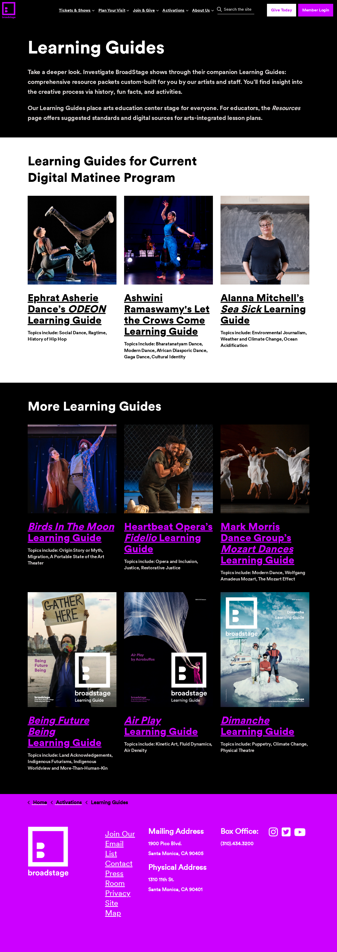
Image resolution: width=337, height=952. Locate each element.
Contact (118, 863)
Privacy (117, 892)
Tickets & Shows (75, 10)
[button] (219, 9)
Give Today (281, 10)
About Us (201, 10)
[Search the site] (235, 9)
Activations (173, 10)
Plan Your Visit (111, 10)
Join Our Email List (120, 843)
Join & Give (144, 10)
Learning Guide (161, 725)
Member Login (315, 10)
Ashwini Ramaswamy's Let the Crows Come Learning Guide (167, 314)
